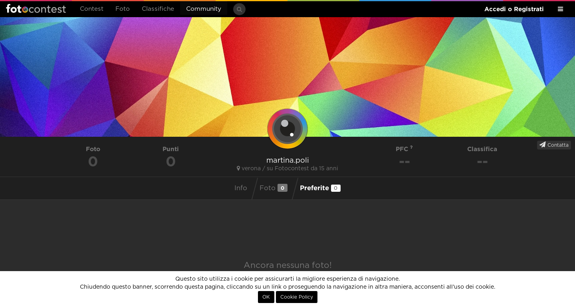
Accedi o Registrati (514, 9)
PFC (404, 149)
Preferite (320, 188)
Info (240, 188)
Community (203, 9)
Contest (91, 9)
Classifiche (158, 9)
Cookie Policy (296, 297)
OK (266, 297)
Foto (122, 9)
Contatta (554, 145)
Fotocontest (36, 8)
